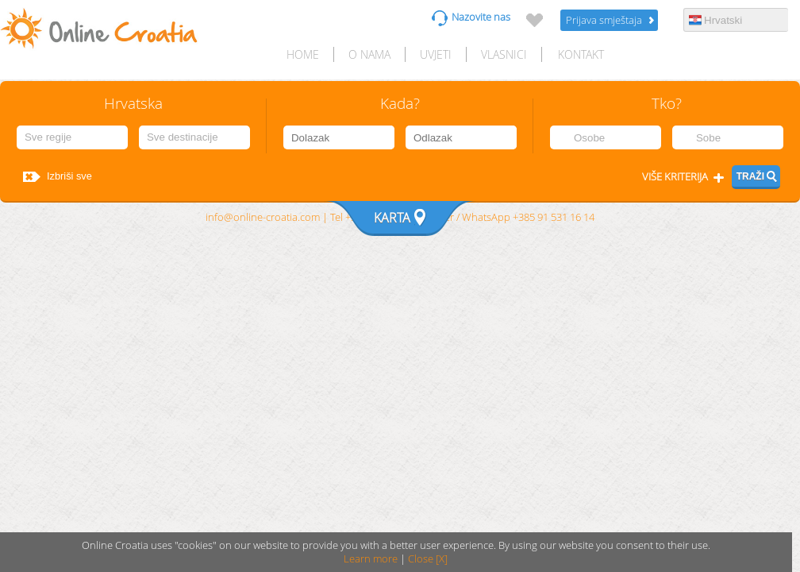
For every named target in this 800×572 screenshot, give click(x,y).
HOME (303, 54)
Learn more (371, 559)
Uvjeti (436, 54)
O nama (369, 54)
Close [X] (428, 559)
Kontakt (581, 54)
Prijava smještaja (604, 20)
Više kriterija (675, 177)
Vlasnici (504, 54)
